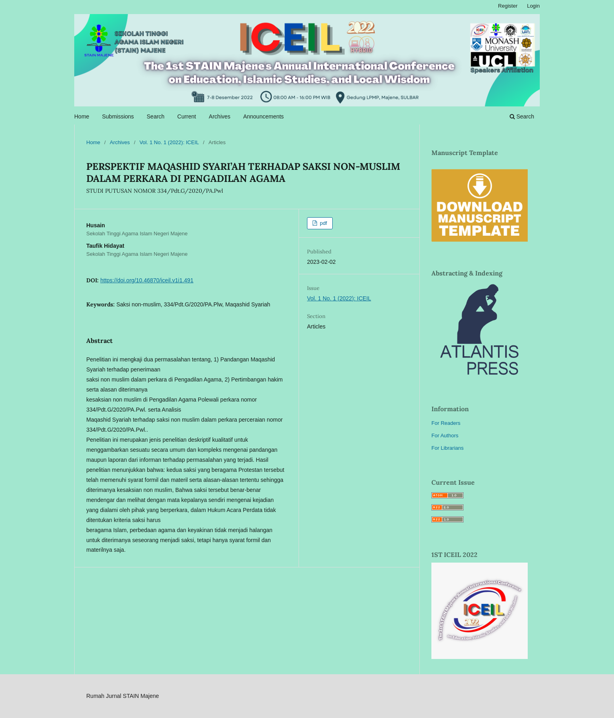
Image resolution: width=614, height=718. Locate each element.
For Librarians (447, 448)
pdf (322, 223)
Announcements (263, 116)
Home (81, 116)
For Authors (444, 435)
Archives (219, 116)
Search (156, 116)
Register (507, 6)
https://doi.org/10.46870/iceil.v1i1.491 (146, 280)
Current (186, 116)
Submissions (118, 116)
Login (533, 6)
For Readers (445, 423)
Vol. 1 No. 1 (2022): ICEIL (169, 142)
